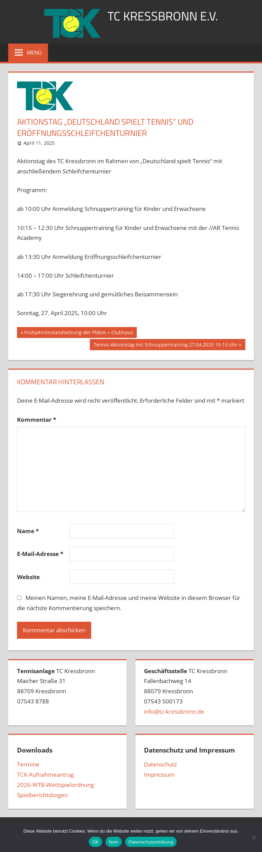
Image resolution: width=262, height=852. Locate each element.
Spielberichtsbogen (42, 795)
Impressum (159, 774)
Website (28, 577)
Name (28, 531)
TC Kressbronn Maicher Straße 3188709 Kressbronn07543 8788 (56, 686)
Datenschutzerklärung (151, 842)
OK (95, 842)
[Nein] (253, 837)
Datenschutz (160, 764)
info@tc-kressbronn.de (174, 711)
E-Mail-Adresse (40, 554)
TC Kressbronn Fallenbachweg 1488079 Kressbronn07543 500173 (185, 691)
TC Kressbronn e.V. (163, 15)
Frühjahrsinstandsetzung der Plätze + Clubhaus (78, 333)
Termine (28, 764)
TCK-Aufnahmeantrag (45, 774)
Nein (113, 842)
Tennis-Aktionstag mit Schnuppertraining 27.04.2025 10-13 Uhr (165, 345)
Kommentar (36, 419)
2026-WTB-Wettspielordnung (55, 785)
